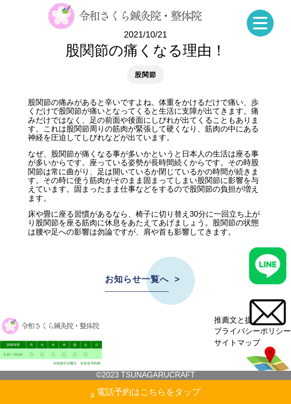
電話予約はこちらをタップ (145, 393)
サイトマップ (237, 343)
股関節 (145, 74)
